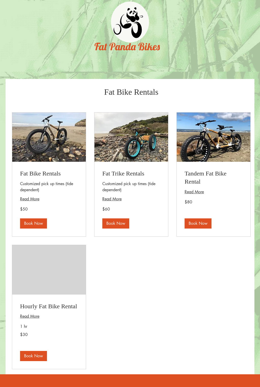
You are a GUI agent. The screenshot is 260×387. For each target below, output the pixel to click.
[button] (33, 223)
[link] (49, 174)
